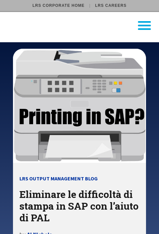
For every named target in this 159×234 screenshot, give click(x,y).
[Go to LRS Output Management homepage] (83, 25)
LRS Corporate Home (58, 5)
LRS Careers (111, 5)
